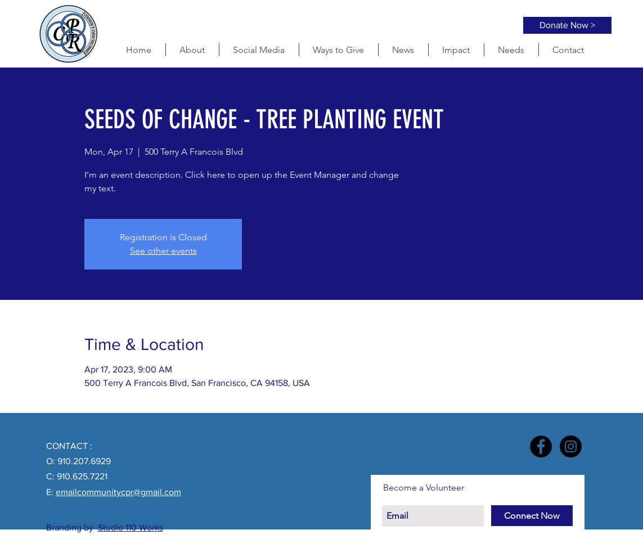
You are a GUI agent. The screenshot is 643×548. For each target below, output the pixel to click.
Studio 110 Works (130, 527)
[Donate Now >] (567, 25)
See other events (163, 250)
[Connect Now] (532, 515)
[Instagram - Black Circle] (571, 446)
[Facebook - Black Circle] (541, 446)
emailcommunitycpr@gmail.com (118, 492)
